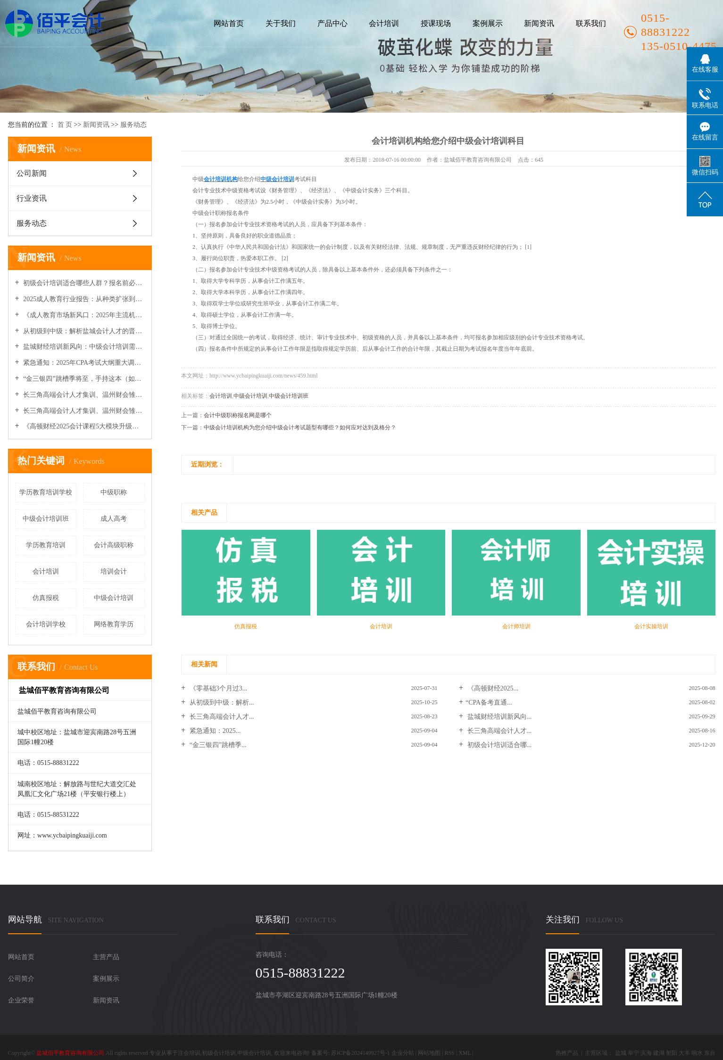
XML (464, 1053)
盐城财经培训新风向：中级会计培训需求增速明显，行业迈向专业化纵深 (83, 346)
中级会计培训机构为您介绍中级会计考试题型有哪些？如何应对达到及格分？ (300, 427)
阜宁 (633, 1053)
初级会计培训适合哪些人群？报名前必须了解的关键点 (83, 283)
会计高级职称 (113, 545)
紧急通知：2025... (214, 730)
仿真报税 (46, 597)
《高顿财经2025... (491, 688)
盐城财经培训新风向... (498, 716)
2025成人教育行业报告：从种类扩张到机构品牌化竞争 (83, 299)
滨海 (646, 1053)
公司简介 (21, 978)
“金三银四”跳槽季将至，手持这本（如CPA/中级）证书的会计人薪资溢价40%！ (83, 378)
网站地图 (429, 1053)
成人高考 (113, 518)
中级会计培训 (113, 597)
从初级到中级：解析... (221, 702)
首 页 (65, 124)
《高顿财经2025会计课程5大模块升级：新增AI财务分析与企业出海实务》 (83, 426)
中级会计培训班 (46, 518)
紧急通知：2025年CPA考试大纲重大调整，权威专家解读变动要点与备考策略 (83, 362)
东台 (709, 1053)
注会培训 (189, 1053)
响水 (697, 1053)
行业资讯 (32, 198)
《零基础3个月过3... (217, 688)
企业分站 (402, 1053)
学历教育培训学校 (45, 492)
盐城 (620, 1053)
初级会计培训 (219, 1053)
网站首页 (229, 23)
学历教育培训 (46, 545)
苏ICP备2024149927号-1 (360, 1053)
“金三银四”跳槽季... (217, 744)
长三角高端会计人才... (221, 716)
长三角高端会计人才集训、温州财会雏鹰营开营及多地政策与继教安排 (83, 410)
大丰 (684, 1053)
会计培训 (384, 23)
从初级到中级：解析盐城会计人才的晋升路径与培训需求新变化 (83, 331)
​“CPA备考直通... (488, 702)
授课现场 (436, 23)
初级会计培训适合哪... (498, 744)
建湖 (659, 1053)
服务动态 (133, 124)
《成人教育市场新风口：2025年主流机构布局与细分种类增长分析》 (83, 315)
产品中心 (332, 23)
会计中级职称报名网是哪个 (238, 415)
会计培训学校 (46, 624)
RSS (449, 1053)
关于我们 (281, 23)
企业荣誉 (21, 1000)
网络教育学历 (113, 624)
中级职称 (113, 492)
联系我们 (591, 23)
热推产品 (567, 1053)
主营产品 (106, 957)
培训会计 (113, 571)
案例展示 (488, 23)
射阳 (671, 1053)
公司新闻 (32, 173)
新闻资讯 (539, 23)
